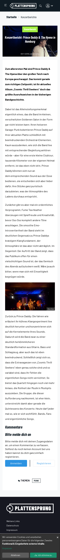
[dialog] (30, 547)
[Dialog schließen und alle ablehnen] (57, 536)
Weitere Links (13, 521)
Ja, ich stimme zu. (43, 555)
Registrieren (44, 463)
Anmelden (16, 463)
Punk (36, 480)
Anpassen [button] (7, 548)
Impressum (12, 530)
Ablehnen (15, 555)
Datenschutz (12, 525)
